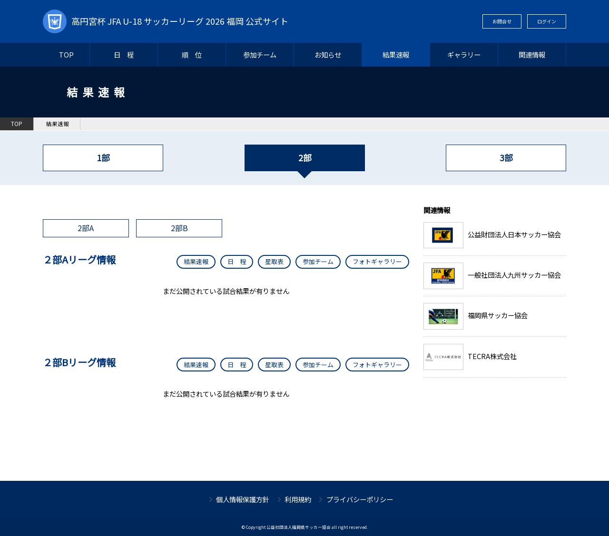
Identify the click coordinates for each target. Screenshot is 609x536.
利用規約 (298, 499)
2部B (179, 228)
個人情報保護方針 (242, 499)
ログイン (546, 21)
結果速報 (396, 54)
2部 (304, 158)
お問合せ (501, 21)
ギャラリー (464, 54)
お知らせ (327, 54)
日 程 (124, 54)
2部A (86, 228)
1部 (103, 158)
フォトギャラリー (377, 261)
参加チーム (259, 54)
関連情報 (532, 54)
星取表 (274, 261)
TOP (66, 54)
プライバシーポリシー (359, 499)
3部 (506, 158)
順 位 (192, 54)
